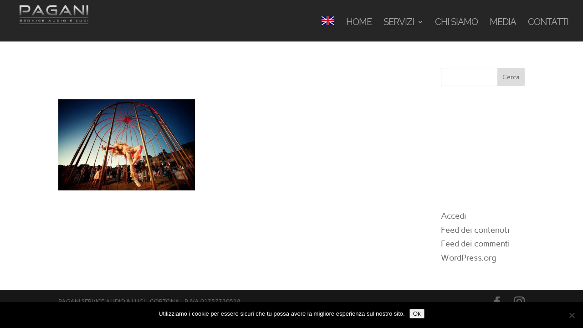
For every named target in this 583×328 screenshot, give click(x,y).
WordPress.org (468, 258)
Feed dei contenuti (475, 230)
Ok (417, 313)
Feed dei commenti (475, 244)
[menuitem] (328, 28)
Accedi (453, 216)
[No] (571, 315)
